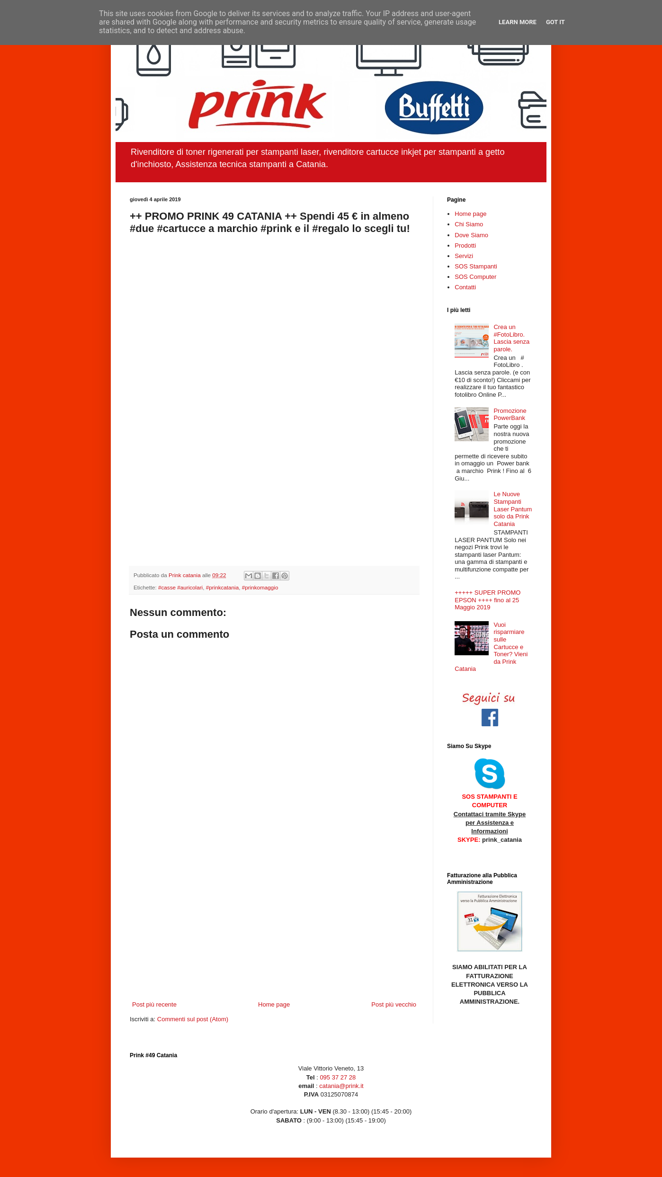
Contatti (465, 287)
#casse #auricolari (180, 587)
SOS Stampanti (476, 266)
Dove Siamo (471, 235)
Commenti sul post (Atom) (192, 1019)
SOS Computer (475, 276)
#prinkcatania (222, 587)
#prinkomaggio (260, 587)
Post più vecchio (393, 1004)
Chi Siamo (469, 224)
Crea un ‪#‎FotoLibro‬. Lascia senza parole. (511, 338)
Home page (274, 1004)
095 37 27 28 (338, 1077)
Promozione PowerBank (509, 414)
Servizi (464, 255)
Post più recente (154, 1004)
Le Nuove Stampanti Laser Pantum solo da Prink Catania (512, 508)
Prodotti (465, 245)
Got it (555, 22)
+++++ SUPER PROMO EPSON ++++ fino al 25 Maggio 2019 (487, 600)
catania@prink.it (341, 1085)
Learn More (518, 22)
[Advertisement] (274, 922)
